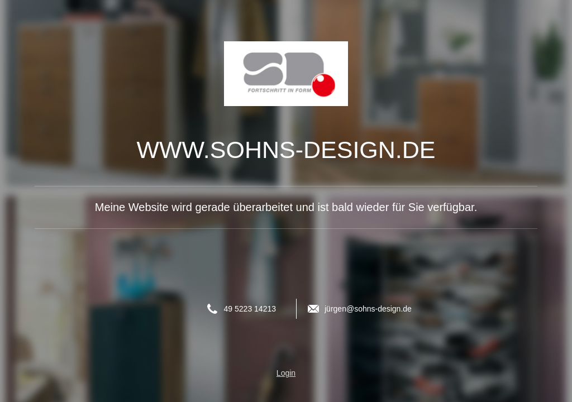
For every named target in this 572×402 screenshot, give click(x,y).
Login (286, 372)
